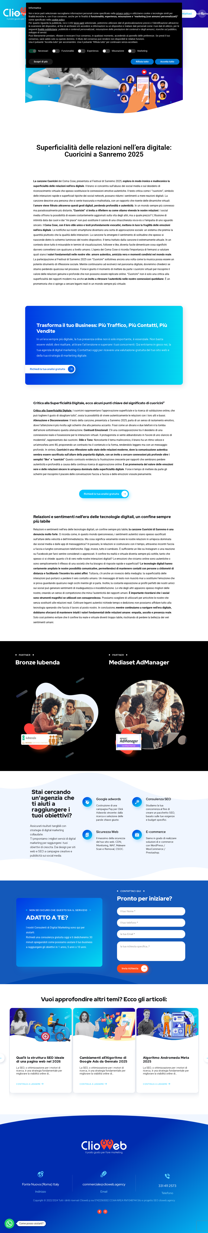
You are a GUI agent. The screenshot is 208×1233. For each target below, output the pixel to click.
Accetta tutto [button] (167, 61)
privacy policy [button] (123, 13)
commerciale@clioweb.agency (104, 1184)
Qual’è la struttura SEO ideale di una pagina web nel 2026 (40, 1059)
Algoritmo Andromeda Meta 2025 (166, 1059)
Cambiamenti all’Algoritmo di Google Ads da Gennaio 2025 (103, 1059)
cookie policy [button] (58, 19)
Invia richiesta (135, 968)
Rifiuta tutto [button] (142, 61)
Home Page (20, 13)
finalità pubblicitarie (47, 29)
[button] (9, 1223)
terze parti (79, 23)
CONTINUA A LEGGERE (30, 1084)
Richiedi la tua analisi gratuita (52, 369)
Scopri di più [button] (41, 61)
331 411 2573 (167, 1186)
